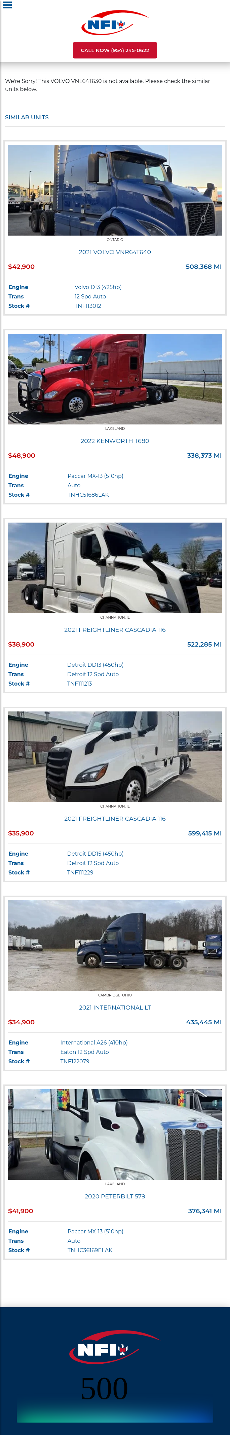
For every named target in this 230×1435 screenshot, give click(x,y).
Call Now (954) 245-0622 (115, 50)
